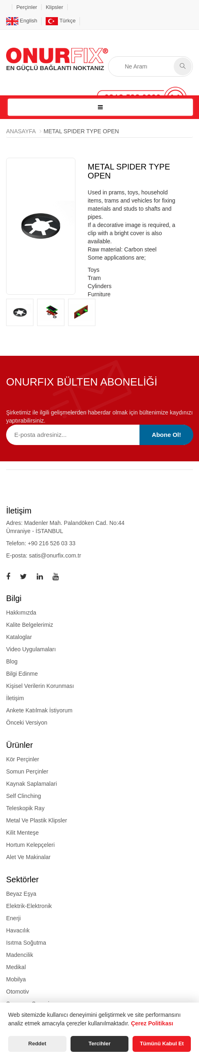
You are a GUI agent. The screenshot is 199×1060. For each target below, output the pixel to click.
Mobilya (16, 979)
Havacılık (18, 930)
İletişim (15, 698)
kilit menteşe (22, 832)
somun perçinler (27, 771)
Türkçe (60, 21)
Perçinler (26, 7)
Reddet (37, 1043)
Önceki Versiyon (26, 722)
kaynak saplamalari (31, 783)
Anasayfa (21, 131)
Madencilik (19, 955)
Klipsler (54, 7)
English (21, 21)
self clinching (23, 796)
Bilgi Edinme (22, 673)
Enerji (13, 918)
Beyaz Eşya (21, 893)
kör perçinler (22, 759)
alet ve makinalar (28, 857)
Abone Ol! (166, 434)
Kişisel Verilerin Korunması (40, 686)
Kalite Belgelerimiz (29, 624)
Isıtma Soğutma (26, 942)
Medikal (16, 967)
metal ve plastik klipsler (36, 820)
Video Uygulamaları (31, 649)
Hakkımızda (21, 612)
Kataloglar (19, 637)
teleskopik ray (25, 808)
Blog (12, 661)
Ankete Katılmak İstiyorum (39, 710)
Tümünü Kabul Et (162, 1043)
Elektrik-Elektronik (29, 906)
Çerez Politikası (152, 1023)
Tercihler (99, 1043)
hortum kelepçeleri (30, 845)
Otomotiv (17, 991)
